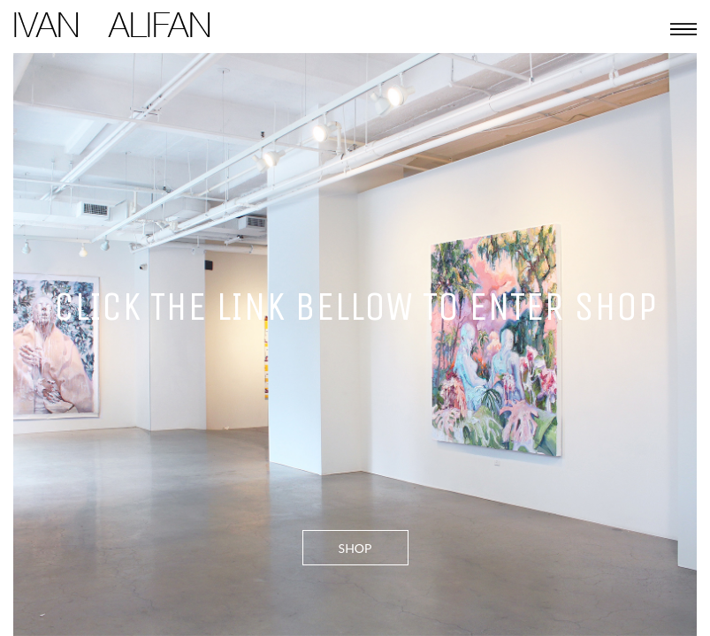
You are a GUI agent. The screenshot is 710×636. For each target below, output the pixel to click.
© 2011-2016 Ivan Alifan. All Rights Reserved (146, 89)
